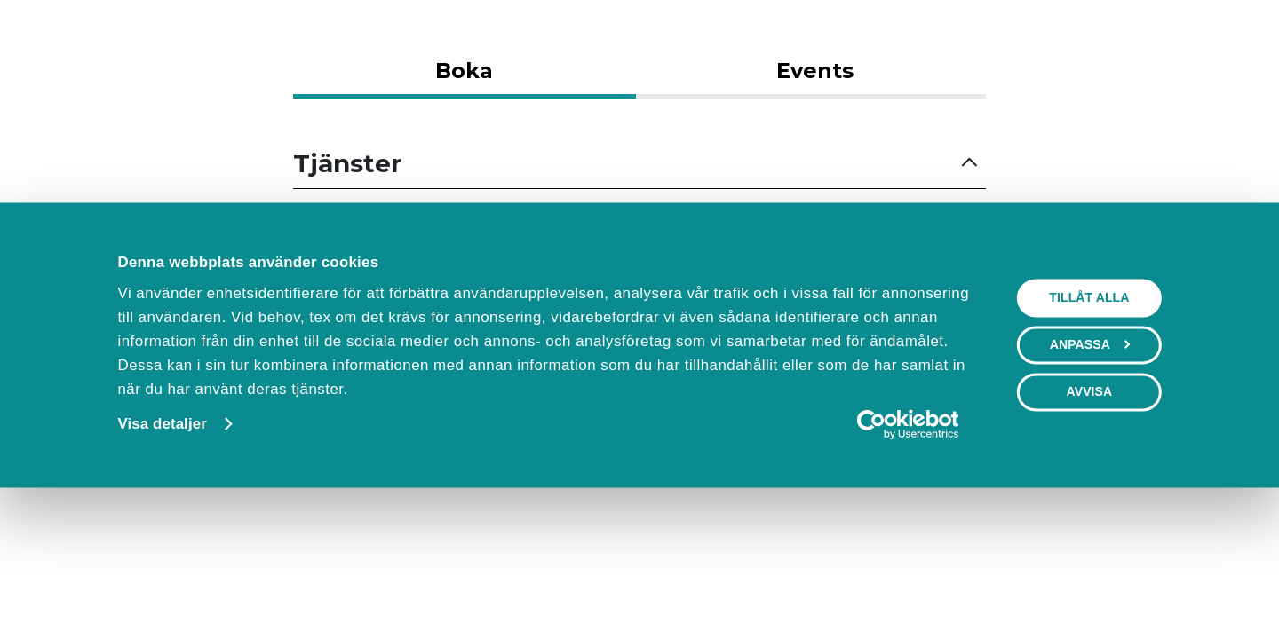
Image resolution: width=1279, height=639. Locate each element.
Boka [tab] (464, 70)
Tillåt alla (1089, 433)
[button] (639, 163)
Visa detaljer (161, 559)
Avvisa (1089, 527)
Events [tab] (815, 70)
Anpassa (1090, 480)
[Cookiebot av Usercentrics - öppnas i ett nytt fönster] (907, 560)
